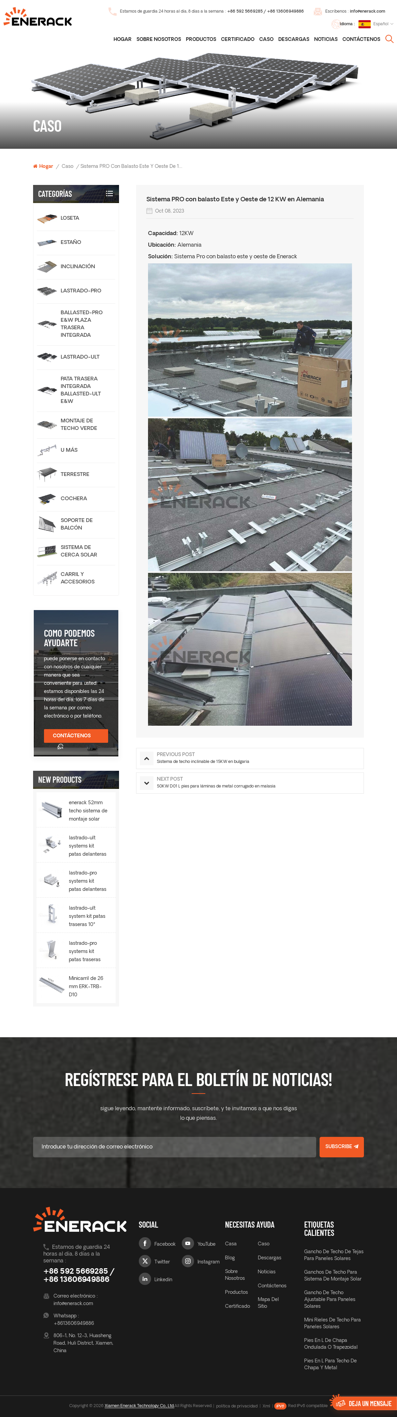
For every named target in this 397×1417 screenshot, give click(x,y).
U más (69, 450)
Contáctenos (361, 39)
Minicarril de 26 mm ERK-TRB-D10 (86, 987)
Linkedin (163, 1280)
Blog (230, 1258)
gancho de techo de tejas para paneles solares (334, 1255)
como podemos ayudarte (69, 637)
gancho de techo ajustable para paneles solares (329, 1299)
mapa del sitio (268, 1303)
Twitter (162, 1262)
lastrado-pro (81, 291)
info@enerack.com (367, 12)
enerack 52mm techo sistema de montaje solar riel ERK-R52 (88, 812)
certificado (237, 39)
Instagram (208, 1262)
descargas (293, 39)
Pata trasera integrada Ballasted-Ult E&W (81, 390)
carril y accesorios (77, 578)
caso (266, 39)
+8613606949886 (74, 1323)
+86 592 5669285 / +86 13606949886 (265, 12)
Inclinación (78, 267)
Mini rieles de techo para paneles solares (332, 1324)
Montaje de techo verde (79, 425)
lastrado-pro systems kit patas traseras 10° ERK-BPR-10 (87, 952)
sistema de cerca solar (79, 551)
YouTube (206, 1244)
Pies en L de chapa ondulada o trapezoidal (331, 1344)
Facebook (165, 1244)
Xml (266, 1406)
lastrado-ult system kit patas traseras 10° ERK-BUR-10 (87, 917)
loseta (70, 218)
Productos (201, 39)
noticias (326, 39)
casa (231, 1244)
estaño (71, 242)
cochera (74, 499)
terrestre (75, 474)
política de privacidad (237, 1406)
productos (236, 1292)
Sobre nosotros (158, 39)
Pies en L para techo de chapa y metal (330, 1365)
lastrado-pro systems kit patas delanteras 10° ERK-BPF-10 (87, 882)
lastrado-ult (80, 357)
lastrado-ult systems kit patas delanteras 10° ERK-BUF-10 (87, 847)
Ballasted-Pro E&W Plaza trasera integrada (82, 324)
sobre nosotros (235, 1275)
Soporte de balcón (77, 524)
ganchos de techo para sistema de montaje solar (333, 1276)
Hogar (123, 39)
